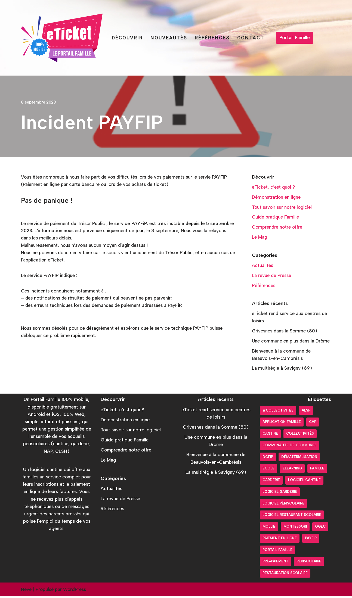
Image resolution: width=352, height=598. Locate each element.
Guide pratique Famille (276, 217)
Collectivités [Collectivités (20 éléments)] (300, 435)
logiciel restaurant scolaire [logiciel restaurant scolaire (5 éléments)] (292, 517)
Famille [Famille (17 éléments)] (317, 470)
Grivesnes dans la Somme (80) (285, 332)
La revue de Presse (271, 276)
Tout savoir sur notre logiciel (282, 207)
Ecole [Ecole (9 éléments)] (268, 470)
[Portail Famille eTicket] (62, 38)
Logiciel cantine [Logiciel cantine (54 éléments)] (304, 481)
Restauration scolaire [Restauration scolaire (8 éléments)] (285, 574)
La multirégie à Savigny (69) (282, 369)
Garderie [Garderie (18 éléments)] (271, 481)
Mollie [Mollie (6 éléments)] (269, 528)
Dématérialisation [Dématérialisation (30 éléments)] (299, 458)
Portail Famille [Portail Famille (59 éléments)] (277, 551)
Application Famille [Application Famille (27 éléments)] (282, 424)
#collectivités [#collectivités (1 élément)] (278, 412)
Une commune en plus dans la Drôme (291, 342)
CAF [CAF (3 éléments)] (312, 424)
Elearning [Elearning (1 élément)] (292, 470)
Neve (26, 591)
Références (212, 38)
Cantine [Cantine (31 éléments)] (270, 435)
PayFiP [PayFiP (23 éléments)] (311, 540)
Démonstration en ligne (276, 197)
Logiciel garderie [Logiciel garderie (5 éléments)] (280, 493)
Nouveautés (168, 38)
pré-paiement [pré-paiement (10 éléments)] (275, 563)
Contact (250, 38)
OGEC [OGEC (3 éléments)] (320, 528)
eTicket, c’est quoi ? (273, 187)
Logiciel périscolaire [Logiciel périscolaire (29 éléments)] (283, 505)
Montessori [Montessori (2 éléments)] (295, 528)
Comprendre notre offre (277, 227)
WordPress (74, 591)
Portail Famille (294, 37)
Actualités (262, 266)
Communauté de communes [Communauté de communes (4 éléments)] (290, 447)
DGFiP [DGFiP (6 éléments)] (268, 458)
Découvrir (127, 38)
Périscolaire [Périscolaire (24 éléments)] (309, 563)
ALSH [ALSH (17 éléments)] (306, 412)
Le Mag (259, 237)
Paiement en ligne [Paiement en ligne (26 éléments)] (280, 540)
